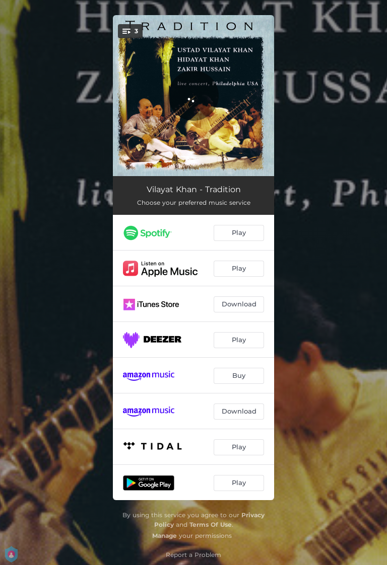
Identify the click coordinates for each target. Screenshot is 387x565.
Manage (164, 535)
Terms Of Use (210, 524)
